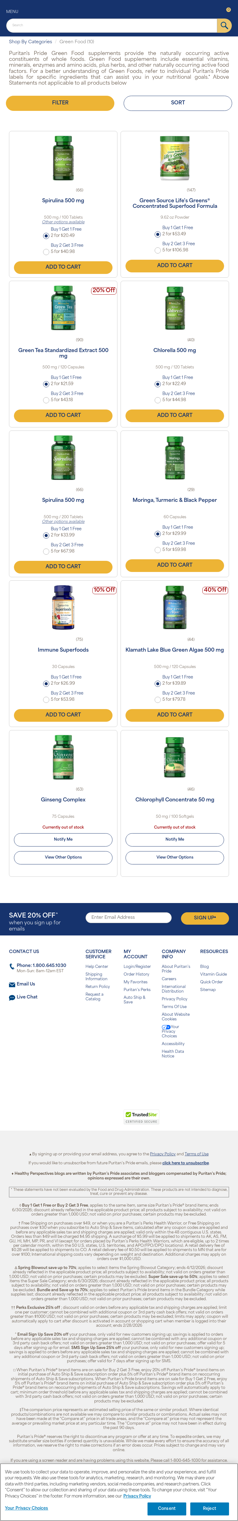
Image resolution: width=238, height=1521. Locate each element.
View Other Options (63, 857)
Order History (136, 975)
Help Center (97, 967)
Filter (60, 103)
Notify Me (63, 840)
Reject (209, 1509)
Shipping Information (97, 977)
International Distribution (174, 989)
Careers (169, 979)
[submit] (224, 26)
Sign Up (205, 918)
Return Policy (98, 987)
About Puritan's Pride (176, 969)
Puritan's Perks (137, 990)
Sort (178, 103)
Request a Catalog (95, 997)
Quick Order (211, 982)
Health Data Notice (173, 1054)
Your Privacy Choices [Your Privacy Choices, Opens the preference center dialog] (26, 1508)
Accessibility (173, 1044)
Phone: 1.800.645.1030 (41, 966)
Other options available (63, 222)
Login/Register (137, 967)
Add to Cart (63, 267)
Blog (204, 967)
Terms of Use (197, 1154)
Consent (167, 1509)
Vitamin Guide (213, 975)
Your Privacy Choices (170, 1031)
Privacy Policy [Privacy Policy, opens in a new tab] (137, 1496)
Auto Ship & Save (134, 1000)
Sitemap (208, 990)
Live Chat (27, 997)
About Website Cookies (176, 1017)
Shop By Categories (30, 42)
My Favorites (136, 982)
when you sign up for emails (35, 922)
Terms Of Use (174, 1007)
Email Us (26, 984)
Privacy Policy (174, 999)
